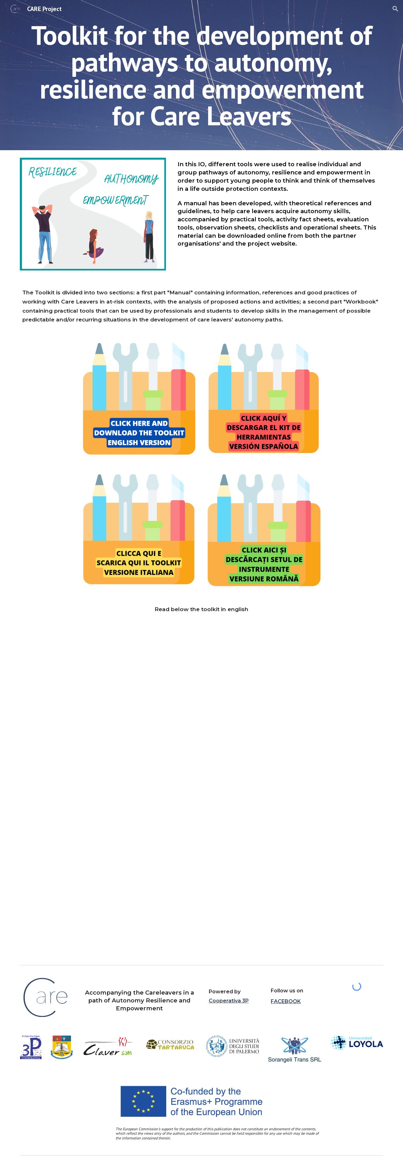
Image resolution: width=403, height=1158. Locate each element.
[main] (201, 75)
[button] (395, 8)
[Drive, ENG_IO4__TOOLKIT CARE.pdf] (201, 793)
